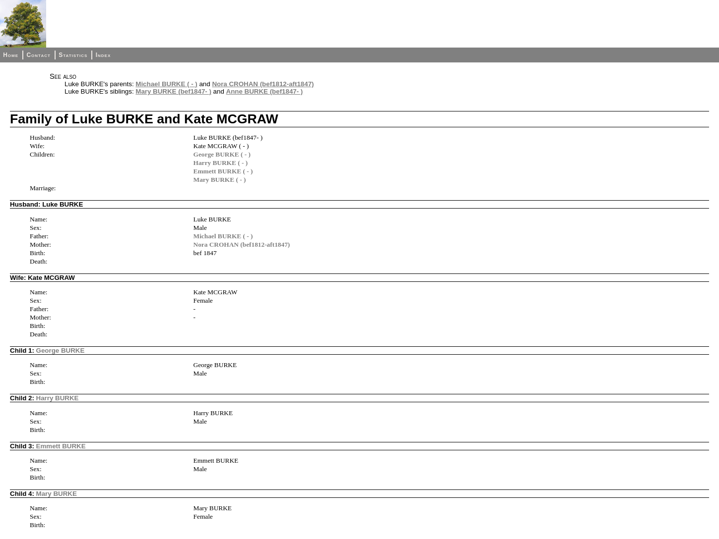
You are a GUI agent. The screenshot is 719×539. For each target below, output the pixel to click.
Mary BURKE (56, 493)
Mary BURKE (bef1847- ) (173, 91)
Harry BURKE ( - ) (221, 162)
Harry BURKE (57, 398)
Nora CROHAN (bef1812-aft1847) (263, 84)
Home (10, 55)
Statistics (73, 55)
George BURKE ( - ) (222, 154)
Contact (38, 55)
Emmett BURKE (61, 446)
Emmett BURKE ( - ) (223, 171)
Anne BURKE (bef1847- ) (264, 91)
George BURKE (60, 350)
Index (103, 55)
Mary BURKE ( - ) (220, 179)
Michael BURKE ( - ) (166, 84)
